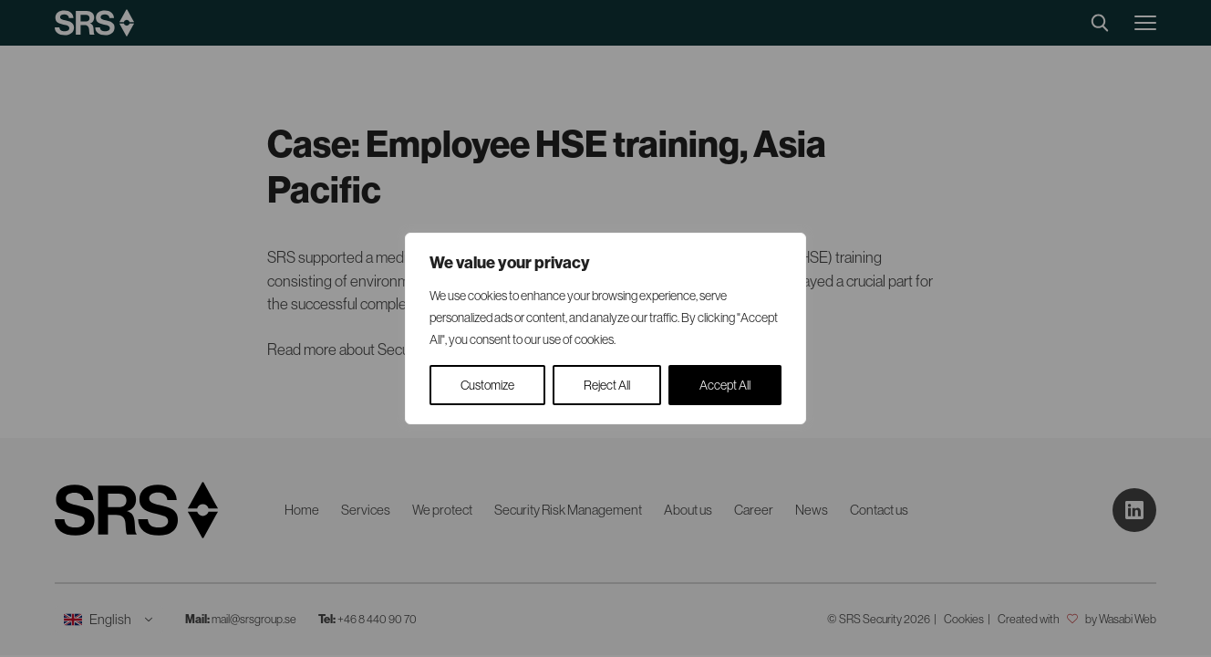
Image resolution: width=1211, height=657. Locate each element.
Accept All (724, 385)
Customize (487, 385)
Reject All (607, 385)
